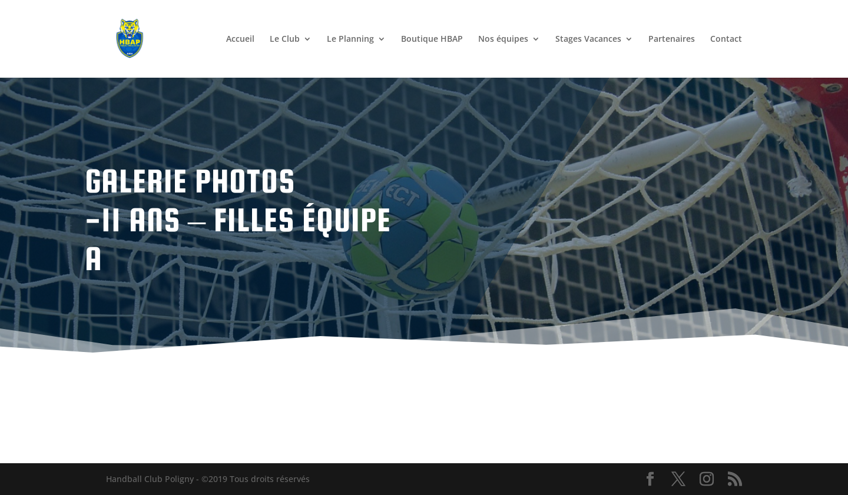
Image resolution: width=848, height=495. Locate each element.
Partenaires (671, 39)
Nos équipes (503, 39)
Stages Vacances (588, 39)
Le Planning (350, 39)
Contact (726, 39)
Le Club (285, 39)
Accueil (240, 39)
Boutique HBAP (432, 39)
